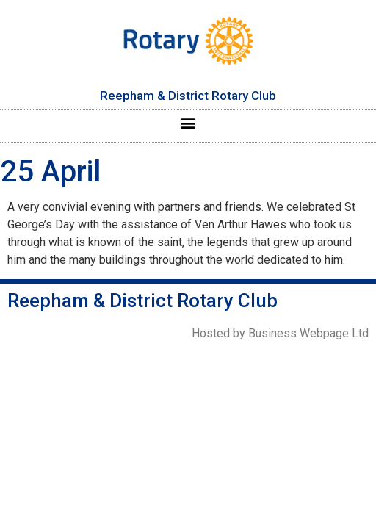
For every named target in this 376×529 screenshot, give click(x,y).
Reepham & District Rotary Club (188, 95)
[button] (188, 122)
